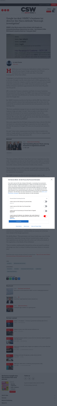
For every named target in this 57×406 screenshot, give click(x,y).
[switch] (45, 201)
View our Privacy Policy (36, 226)
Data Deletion (19, 226)
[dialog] (28, 203)
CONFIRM (18, 221)
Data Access (26, 226)
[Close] (52, 180)
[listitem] (28, 198)
